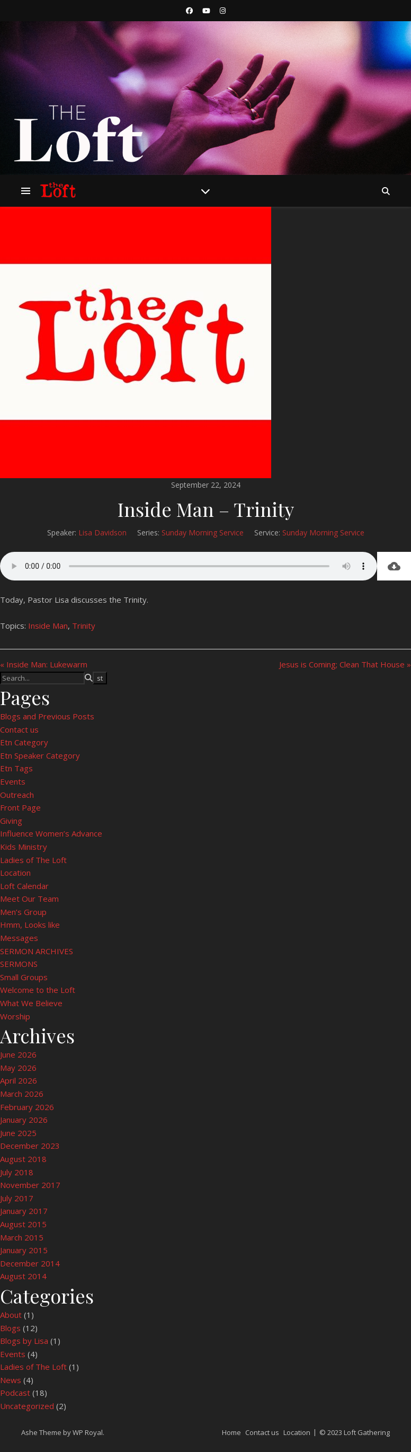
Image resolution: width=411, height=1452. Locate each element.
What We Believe (31, 1003)
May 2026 (18, 1067)
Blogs (10, 1328)
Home (231, 1432)
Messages (19, 937)
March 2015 (21, 1237)
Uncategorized (27, 1406)
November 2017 (30, 1185)
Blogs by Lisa (24, 1340)
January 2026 (24, 1119)
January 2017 (24, 1210)
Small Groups (24, 977)
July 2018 (16, 1172)
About (11, 1314)
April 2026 (18, 1080)
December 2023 (30, 1145)
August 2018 (23, 1159)
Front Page (20, 807)
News (10, 1380)
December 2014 (30, 1263)
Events (12, 781)
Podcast (15, 1392)
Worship (15, 1016)
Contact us (19, 729)
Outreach (17, 794)
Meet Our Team (29, 898)
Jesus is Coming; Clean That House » (345, 664)
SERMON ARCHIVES (36, 951)
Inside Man (48, 625)
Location (15, 872)
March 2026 (21, 1093)
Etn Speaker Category (40, 755)
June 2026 (18, 1054)
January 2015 (24, 1250)
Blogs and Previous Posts (47, 716)
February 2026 (27, 1107)
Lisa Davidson (102, 532)
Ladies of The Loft (33, 860)
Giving (11, 820)
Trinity (83, 625)
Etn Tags (16, 768)
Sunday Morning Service (203, 532)
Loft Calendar (24, 886)
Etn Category (24, 742)
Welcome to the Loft (37, 989)
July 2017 (16, 1198)
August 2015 (23, 1224)
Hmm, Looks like (30, 924)
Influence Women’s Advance (51, 833)
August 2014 (23, 1276)
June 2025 (18, 1133)
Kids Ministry (23, 846)
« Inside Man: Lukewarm (43, 664)
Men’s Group (23, 912)
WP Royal (88, 1432)
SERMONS (19, 963)
